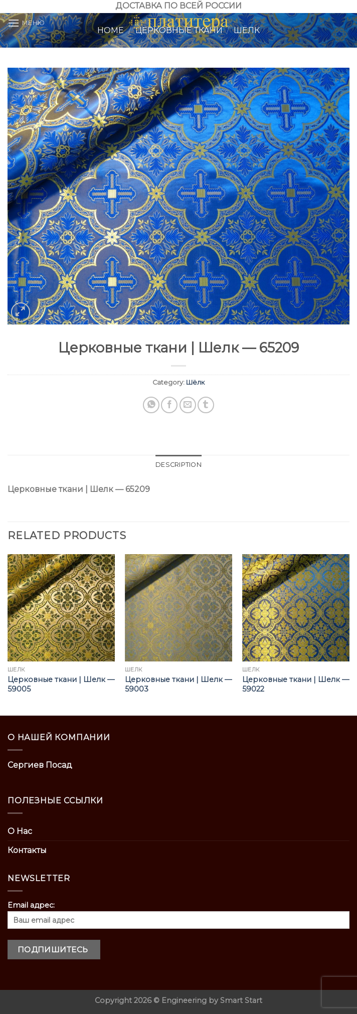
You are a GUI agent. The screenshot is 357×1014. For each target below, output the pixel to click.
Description (178, 464)
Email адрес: (178, 915)
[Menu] (26, 23)
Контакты (27, 850)
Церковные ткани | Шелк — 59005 (61, 684)
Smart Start (241, 1000)
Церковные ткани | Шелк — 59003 (178, 684)
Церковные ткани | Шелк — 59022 (295, 684)
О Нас (20, 831)
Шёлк (195, 382)
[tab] (178, 465)
